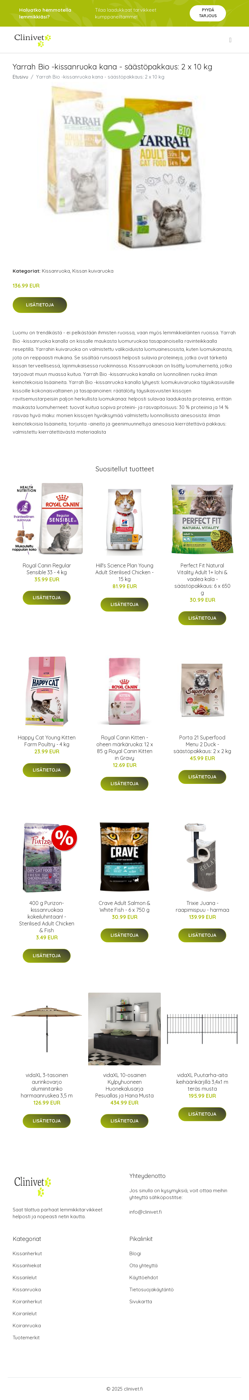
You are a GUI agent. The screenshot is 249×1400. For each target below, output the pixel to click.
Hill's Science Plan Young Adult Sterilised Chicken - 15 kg (124, 572)
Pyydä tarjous (208, 12)
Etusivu (20, 77)
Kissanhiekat (27, 1265)
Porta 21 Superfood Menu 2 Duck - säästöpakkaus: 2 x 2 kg (202, 744)
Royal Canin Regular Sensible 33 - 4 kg (47, 569)
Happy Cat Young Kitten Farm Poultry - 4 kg (47, 741)
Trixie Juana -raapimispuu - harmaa (202, 906)
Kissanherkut (27, 1253)
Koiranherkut (27, 1301)
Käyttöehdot (143, 1277)
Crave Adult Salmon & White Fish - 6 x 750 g (124, 906)
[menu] (230, 39)
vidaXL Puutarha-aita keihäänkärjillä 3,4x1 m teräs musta (202, 1082)
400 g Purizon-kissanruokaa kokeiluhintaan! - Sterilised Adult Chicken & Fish (46, 917)
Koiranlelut (25, 1313)
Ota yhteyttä (143, 1265)
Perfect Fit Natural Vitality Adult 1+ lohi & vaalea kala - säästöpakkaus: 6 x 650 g (202, 579)
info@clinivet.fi (145, 1212)
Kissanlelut (25, 1277)
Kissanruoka (56, 271)
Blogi (135, 1253)
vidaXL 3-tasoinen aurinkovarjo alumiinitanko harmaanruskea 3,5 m (47, 1085)
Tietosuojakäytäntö (151, 1289)
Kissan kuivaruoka (92, 271)
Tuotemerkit (26, 1337)
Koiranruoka (27, 1325)
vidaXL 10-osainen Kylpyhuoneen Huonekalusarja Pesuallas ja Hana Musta (124, 1085)
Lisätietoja (40, 305)
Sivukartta (140, 1301)
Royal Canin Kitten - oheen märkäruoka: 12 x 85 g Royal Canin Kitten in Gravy (124, 747)
